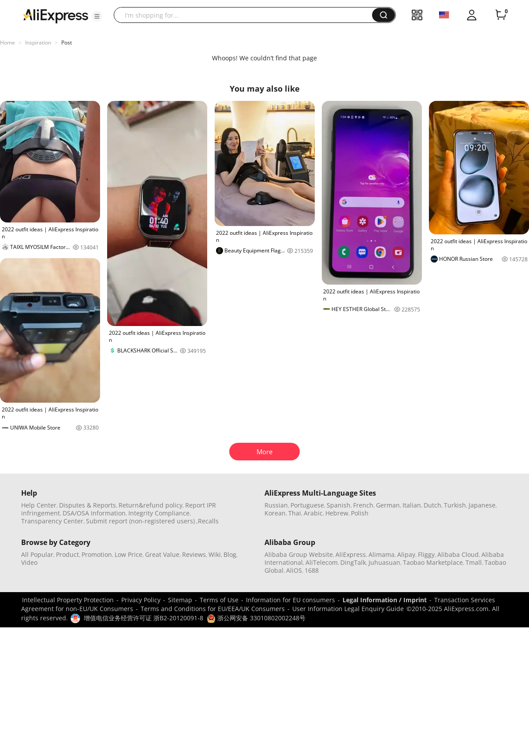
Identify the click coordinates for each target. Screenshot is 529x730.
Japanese (482, 505)
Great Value (162, 554)
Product (67, 554)
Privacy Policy (140, 600)
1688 (312, 570)
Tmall (474, 562)
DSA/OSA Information (94, 513)
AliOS (294, 570)
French (363, 505)
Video (29, 562)
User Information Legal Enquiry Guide (348, 608)
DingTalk (353, 562)
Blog (230, 554)
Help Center (38, 505)
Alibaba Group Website (298, 554)
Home (7, 42)
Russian (276, 505)
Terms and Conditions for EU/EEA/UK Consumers (213, 608)
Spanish (338, 505)
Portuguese (307, 505)
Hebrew (336, 513)
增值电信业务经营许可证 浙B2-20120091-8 (143, 618)
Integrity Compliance (159, 513)
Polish (360, 513)
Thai (294, 513)
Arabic (313, 513)
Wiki (215, 554)
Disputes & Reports (87, 505)
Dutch (432, 505)
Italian (411, 505)
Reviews (194, 554)
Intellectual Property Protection (68, 600)
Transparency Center (52, 521)
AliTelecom (321, 562)
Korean (275, 513)
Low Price (128, 554)
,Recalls (207, 521)
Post (66, 42)
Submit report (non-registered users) (140, 521)
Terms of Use (219, 600)
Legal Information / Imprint (385, 600)
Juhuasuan (384, 562)
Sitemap (180, 600)
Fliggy (426, 554)
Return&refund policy (151, 505)
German (388, 505)
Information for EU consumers (290, 600)
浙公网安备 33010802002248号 (256, 618)
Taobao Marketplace (433, 562)
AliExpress (350, 554)
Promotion (97, 554)
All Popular (37, 554)
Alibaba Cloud (458, 554)
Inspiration (38, 42)
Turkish (455, 505)
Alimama (382, 554)
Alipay (406, 554)
